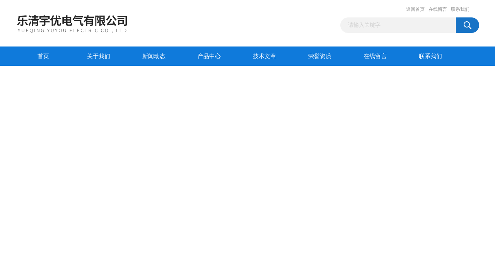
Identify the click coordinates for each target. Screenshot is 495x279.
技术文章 (264, 56)
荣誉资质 (319, 56)
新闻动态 (154, 56)
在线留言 (437, 9)
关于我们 (98, 56)
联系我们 (460, 9)
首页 (43, 56)
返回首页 (415, 9)
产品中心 (209, 56)
